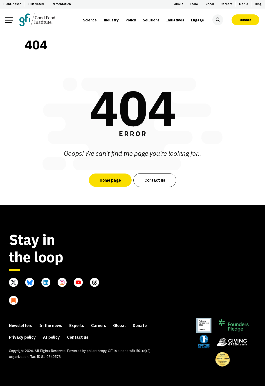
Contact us (154, 180)
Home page (110, 180)
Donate (245, 20)
